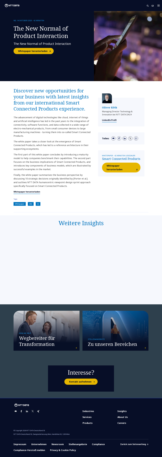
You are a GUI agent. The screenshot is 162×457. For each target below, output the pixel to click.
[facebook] (119, 138)
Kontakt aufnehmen (83, 382)
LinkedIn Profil (109, 120)
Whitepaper (19, 204)
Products (87, 422)
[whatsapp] (136, 138)
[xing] (38, 411)
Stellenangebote (78, 444)
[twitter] (130, 138)
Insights (122, 411)
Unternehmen (39, 444)
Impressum (20, 444)
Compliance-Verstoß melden (29, 450)
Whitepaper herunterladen (35, 51)
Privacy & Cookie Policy (63, 450)
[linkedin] (125, 138)
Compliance (98, 444)
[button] (149, 5)
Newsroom (57, 444)
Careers (121, 422)
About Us (122, 417)
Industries (88, 411)
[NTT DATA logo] (10, 5)
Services (87, 417)
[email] (113, 138)
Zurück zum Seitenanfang (134, 444)
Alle (30, 204)
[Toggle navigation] (159, 5)
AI (38, 204)
